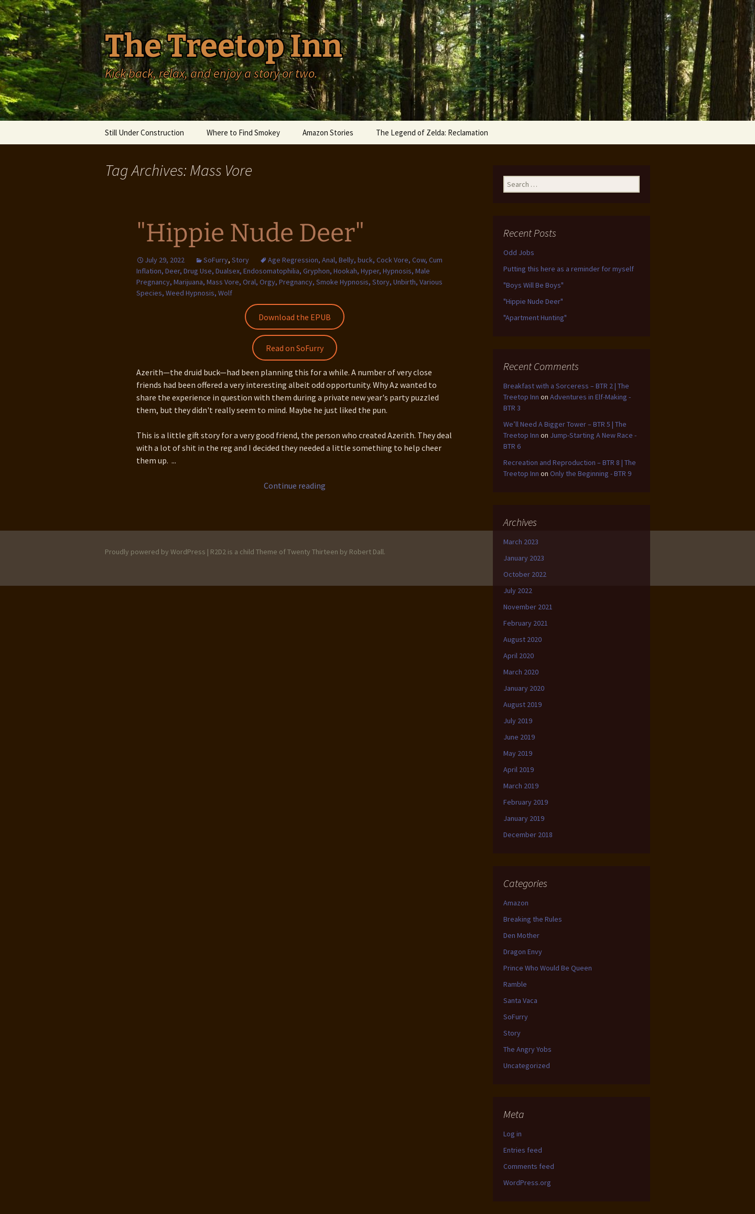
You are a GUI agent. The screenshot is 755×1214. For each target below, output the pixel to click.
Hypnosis (397, 271)
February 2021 (525, 623)
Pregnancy (295, 282)
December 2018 (528, 834)
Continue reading (295, 485)
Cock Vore (392, 260)
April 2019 (518, 769)
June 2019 (519, 737)
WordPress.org (527, 1182)
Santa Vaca (520, 1000)
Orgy (267, 282)
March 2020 (520, 672)
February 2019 (525, 802)
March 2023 (520, 541)
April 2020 (518, 655)
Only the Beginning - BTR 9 (590, 473)
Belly (346, 260)
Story (240, 260)
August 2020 (522, 639)
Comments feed (528, 1166)
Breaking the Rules (532, 919)
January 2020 (523, 688)
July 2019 (517, 720)
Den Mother (521, 935)
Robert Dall (366, 551)
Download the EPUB (294, 317)
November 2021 (528, 606)
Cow (418, 260)
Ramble (515, 984)
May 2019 (517, 753)
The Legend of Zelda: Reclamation (432, 133)
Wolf (225, 293)
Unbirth (404, 282)
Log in (512, 1133)
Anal (328, 260)
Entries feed (522, 1150)
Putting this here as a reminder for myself (568, 268)
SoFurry (215, 260)
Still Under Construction (144, 133)
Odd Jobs (518, 252)
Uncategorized (526, 1065)
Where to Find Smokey (243, 133)
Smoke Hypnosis (342, 282)
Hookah (345, 271)
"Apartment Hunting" (535, 317)
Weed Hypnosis (190, 293)
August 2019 (522, 704)
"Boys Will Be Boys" (533, 285)
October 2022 (524, 574)
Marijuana (188, 282)
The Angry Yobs (527, 1049)
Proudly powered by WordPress (155, 551)
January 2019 (523, 818)
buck (365, 260)
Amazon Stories (328, 133)
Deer (172, 271)
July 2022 (517, 590)
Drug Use (198, 271)
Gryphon (316, 271)
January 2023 (523, 558)
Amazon (515, 902)
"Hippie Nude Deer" (250, 233)
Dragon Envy (522, 951)
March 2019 (520, 785)
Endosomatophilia (271, 271)
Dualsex (227, 271)
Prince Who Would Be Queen (547, 968)
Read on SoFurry (294, 348)
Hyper (370, 271)
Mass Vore (223, 282)
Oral (249, 282)
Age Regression (293, 260)
